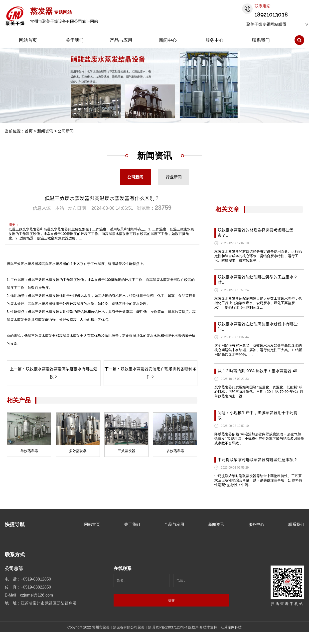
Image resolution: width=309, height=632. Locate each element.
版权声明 (195, 627)
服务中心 (214, 40)
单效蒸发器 (29, 451)
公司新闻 (66, 131)
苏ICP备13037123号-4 (169, 627)
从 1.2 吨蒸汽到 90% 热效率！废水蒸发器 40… (259, 371)
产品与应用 (121, 40)
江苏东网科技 (231, 627)
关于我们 (75, 40)
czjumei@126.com (36, 595)
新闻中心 (168, 40)
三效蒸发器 (126, 451)
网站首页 (28, 40)
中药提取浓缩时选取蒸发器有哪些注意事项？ (258, 460)
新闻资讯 (45, 131)
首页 (29, 131)
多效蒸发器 (78, 451)
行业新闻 (174, 177)
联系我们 (261, 40)
